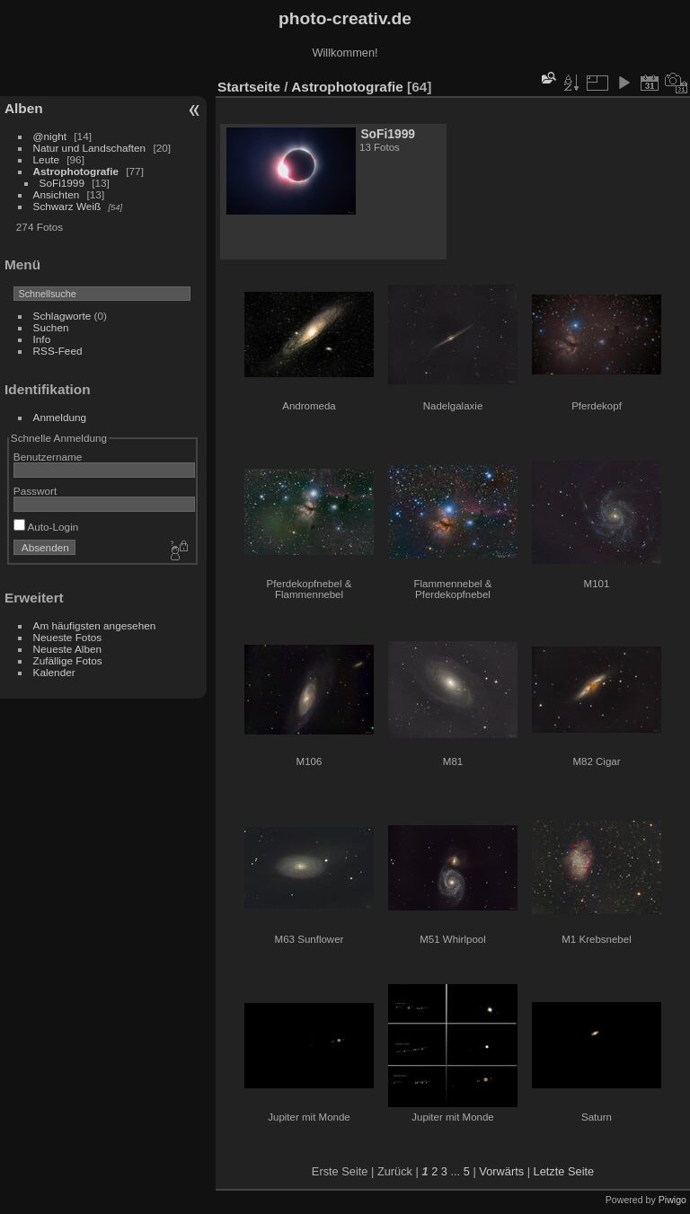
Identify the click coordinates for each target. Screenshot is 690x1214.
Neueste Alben (67, 649)
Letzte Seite (564, 1171)
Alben (23, 108)
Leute (46, 159)
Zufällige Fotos (67, 660)
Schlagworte (62, 315)
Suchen (51, 327)
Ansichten (56, 194)
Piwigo (672, 1199)
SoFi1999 (62, 183)
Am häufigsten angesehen (94, 625)
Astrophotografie (76, 171)
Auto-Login (46, 526)
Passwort (35, 491)
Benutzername (48, 456)
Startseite (248, 86)
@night (49, 136)
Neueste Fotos (67, 637)
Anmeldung (60, 417)
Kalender (54, 672)
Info (42, 339)
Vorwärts (501, 1171)
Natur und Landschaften (89, 148)
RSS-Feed (58, 350)
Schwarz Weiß (67, 206)
